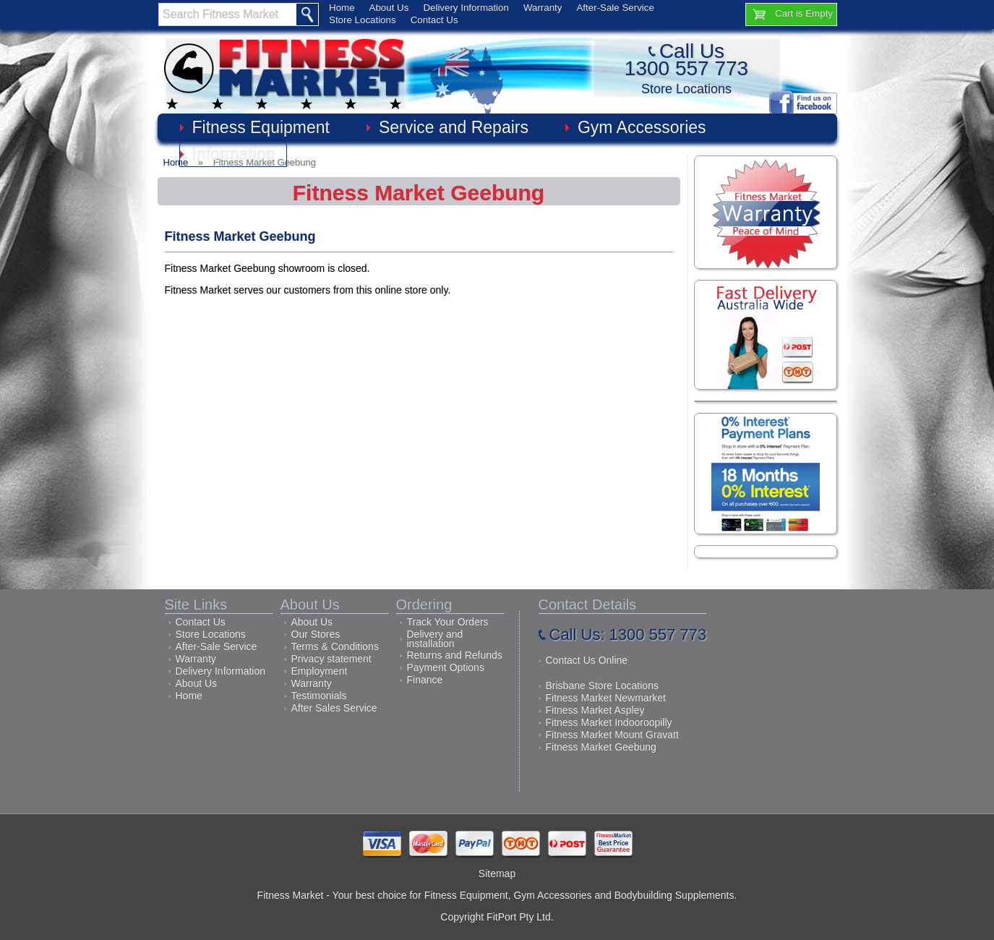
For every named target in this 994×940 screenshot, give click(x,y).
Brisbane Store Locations (602, 685)
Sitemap (497, 873)
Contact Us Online (587, 660)
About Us (389, 7)
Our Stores (315, 634)
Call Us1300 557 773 (686, 60)
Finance (425, 679)
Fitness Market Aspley (595, 710)
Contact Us (434, 19)
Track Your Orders (448, 622)
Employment (319, 671)
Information (233, 154)
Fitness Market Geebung (601, 747)
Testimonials (319, 695)
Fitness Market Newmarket (606, 698)
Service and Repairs (453, 127)
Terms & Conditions (335, 646)
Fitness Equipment (261, 127)
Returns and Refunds (454, 655)
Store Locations (362, 19)
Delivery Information (466, 7)
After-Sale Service (615, 7)
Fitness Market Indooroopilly (609, 722)
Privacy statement (331, 659)
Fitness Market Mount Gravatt (612, 734)
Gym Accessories (642, 127)
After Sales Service (334, 708)
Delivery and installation (435, 638)
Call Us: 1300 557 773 (628, 634)
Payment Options (445, 667)
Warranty (542, 7)
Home (342, 7)
